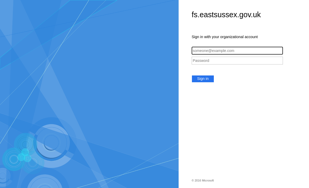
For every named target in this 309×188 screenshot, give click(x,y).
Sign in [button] (203, 79)
